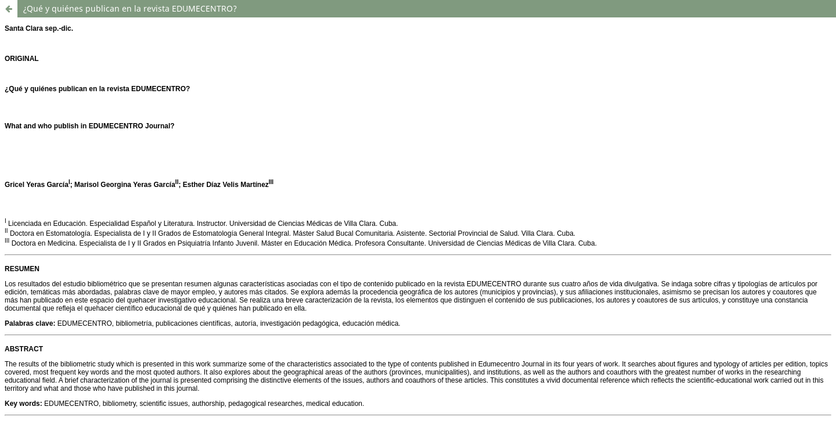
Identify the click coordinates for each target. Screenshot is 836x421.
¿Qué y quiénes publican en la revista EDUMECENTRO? (130, 8)
